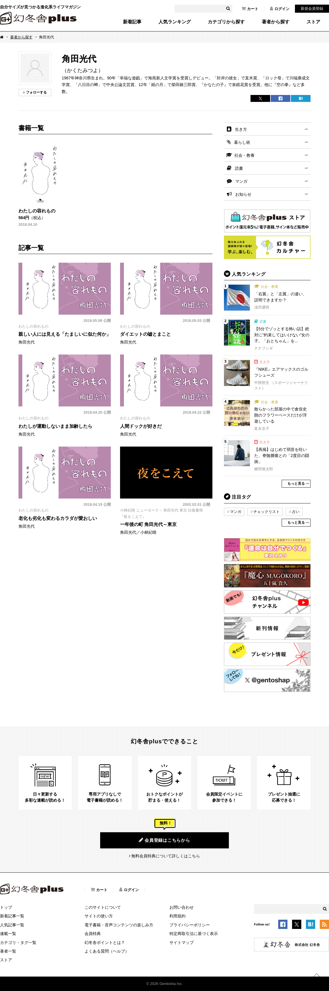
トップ (6, 907)
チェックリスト (266, 512)
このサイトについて (103, 907)
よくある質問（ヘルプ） (107, 951)
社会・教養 (244, 155)
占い (296, 512)
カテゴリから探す (226, 22)
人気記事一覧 (12, 925)
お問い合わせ (181, 907)
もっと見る (296, 483)
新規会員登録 (312, 8)
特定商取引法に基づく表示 (193, 933)
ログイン (279, 8)
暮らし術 (242, 142)
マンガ (241, 181)
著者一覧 (8, 951)
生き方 (241, 129)
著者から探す (275, 22)
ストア (313, 22)
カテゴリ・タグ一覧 (18, 942)
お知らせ (243, 194)
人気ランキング (174, 22)
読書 (239, 168)
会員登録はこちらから (164, 840)
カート (250, 8)
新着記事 (132, 22)
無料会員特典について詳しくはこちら (165, 856)
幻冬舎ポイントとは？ (105, 942)
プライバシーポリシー (189, 925)
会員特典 (93, 933)
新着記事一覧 (12, 916)
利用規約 (177, 916)
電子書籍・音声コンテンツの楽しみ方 (119, 925)
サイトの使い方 (99, 916)
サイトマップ (181, 942)
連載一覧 (8, 933)
